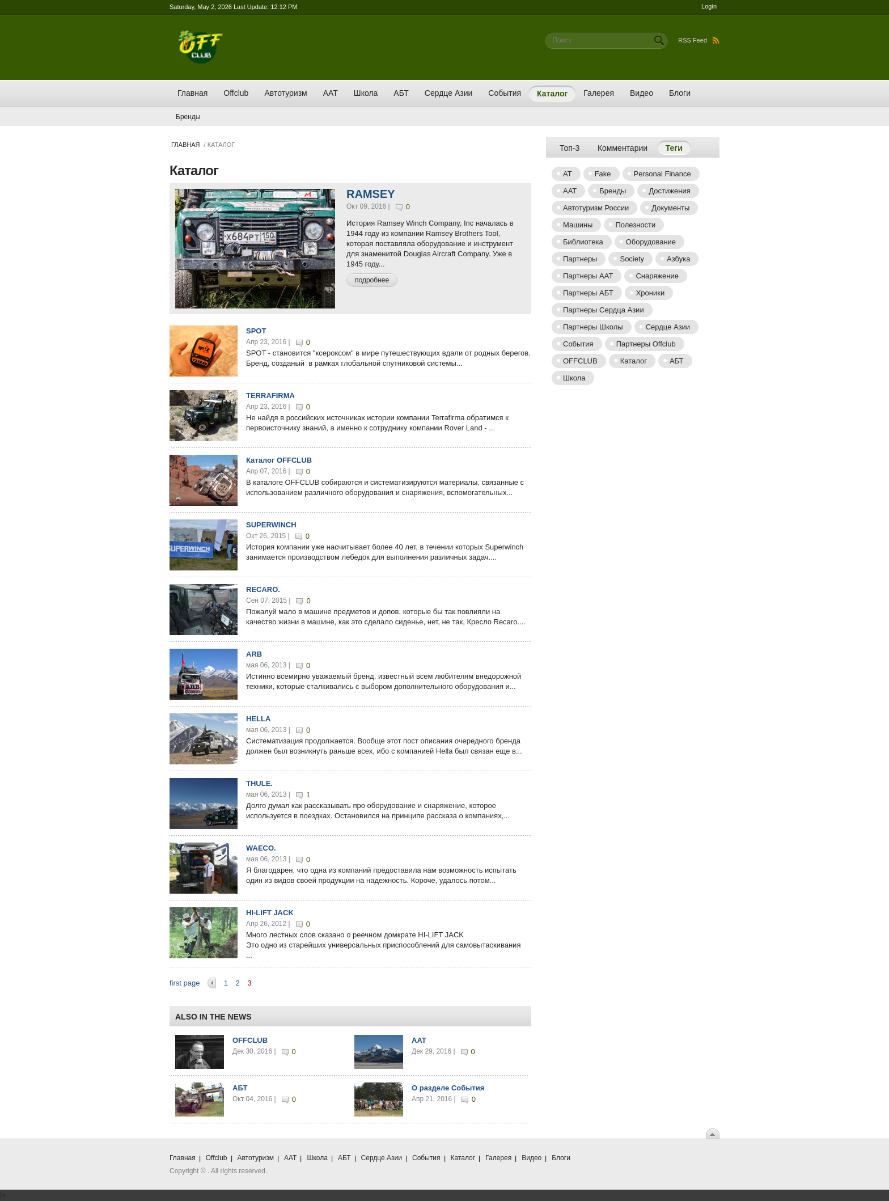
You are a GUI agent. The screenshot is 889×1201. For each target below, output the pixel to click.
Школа (366, 93)
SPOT (256, 331)
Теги (678, 147)
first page (185, 983)
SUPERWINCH (271, 525)
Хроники (650, 293)
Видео (641, 93)
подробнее (372, 280)
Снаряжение (657, 276)
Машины (577, 225)
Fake (603, 174)
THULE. (259, 783)
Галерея (598, 93)
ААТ (330, 93)
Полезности (635, 225)
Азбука (678, 259)
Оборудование (651, 242)
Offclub (235, 93)
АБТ (400, 93)
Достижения (669, 191)
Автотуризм (285, 93)
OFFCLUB (250, 1040)
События (504, 93)
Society (632, 259)
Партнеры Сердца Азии (603, 310)
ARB (254, 654)
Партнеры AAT (588, 276)
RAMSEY (370, 194)
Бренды (188, 117)
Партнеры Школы (593, 327)
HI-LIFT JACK (270, 912)
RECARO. (263, 589)
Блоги (680, 93)
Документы (670, 208)
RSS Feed (698, 40)
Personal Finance (662, 174)
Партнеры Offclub (646, 344)
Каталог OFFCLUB (279, 460)
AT (567, 174)
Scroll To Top (712, 1133)
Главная (192, 93)
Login (709, 6)
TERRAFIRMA (270, 395)
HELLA (258, 718)
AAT (419, 1040)
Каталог (552, 93)
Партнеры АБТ (588, 293)
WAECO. (261, 848)
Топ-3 (569, 148)
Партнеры (580, 259)
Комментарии (622, 148)
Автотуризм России (596, 208)
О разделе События (448, 1088)
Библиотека (583, 242)
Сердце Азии (448, 93)
